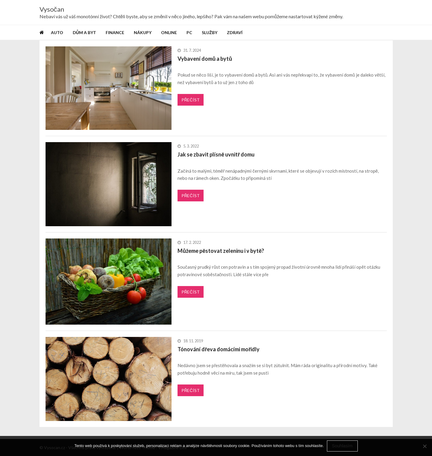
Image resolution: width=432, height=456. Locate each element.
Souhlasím (342, 445)
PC (189, 32)
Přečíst (190, 99)
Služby (209, 32)
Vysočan (52, 9)
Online (169, 32)
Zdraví (234, 32)
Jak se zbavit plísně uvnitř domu (216, 154)
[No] (425, 446)
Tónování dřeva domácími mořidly (219, 349)
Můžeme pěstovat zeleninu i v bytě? (221, 250)
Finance (115, 32)
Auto (57, 32)
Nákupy (142, 32)
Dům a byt (84, 32)
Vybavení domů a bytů (205, 58)
